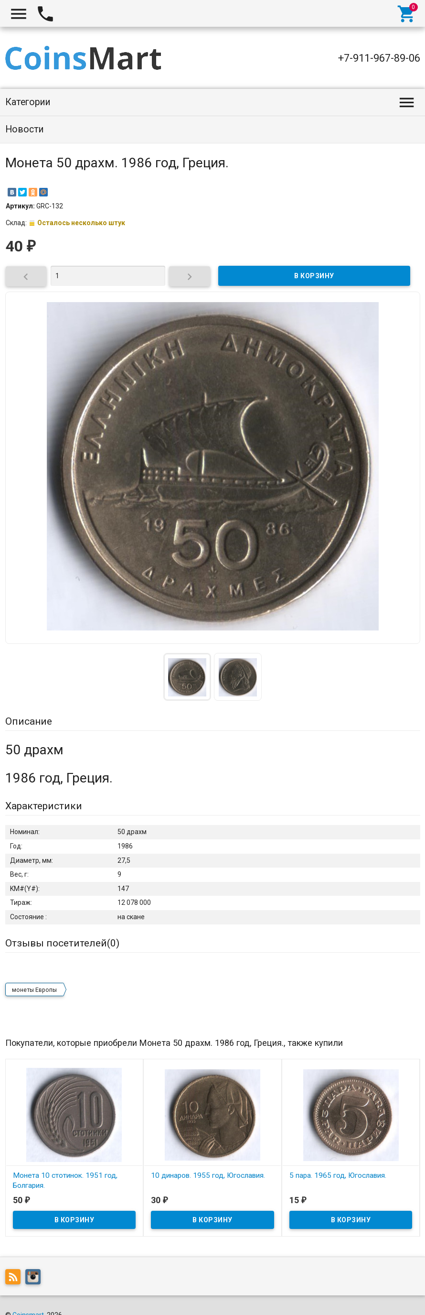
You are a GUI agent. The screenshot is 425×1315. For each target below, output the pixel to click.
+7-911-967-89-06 (379, 58)
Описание (28, 721)
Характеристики (43, 806)
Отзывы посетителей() (62, 943)
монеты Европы (34, 990)
